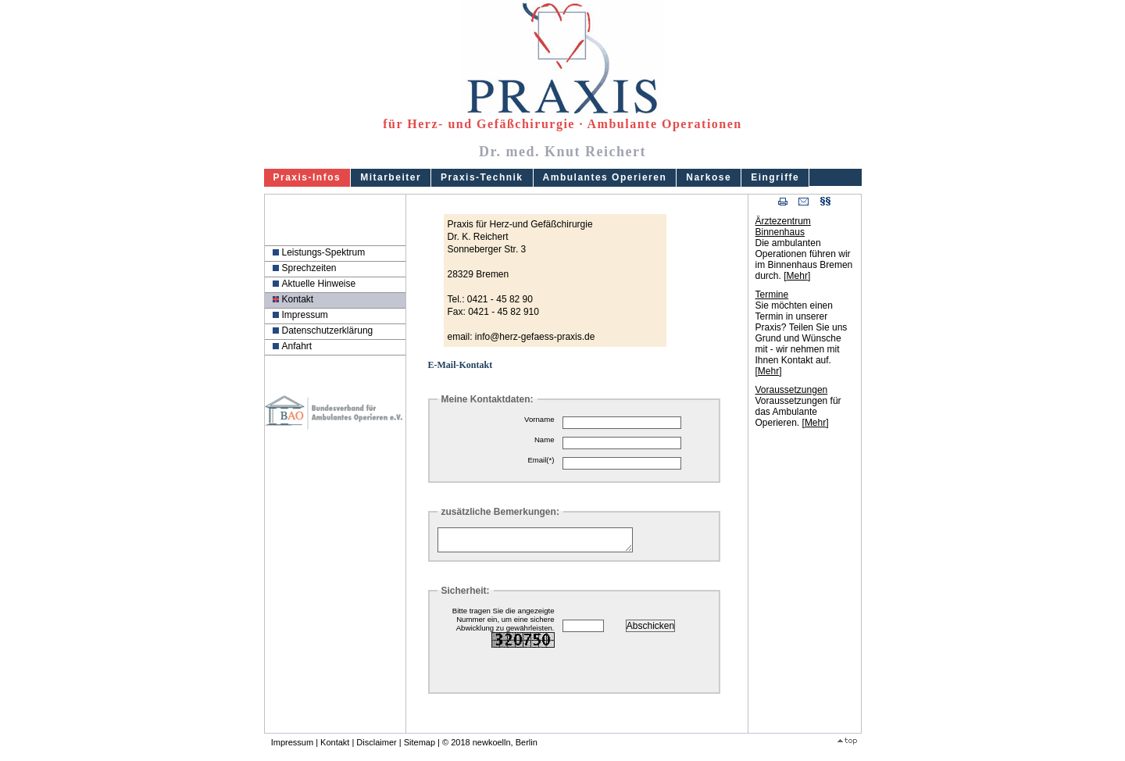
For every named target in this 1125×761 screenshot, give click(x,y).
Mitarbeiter (390, 177)
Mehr (797, 275)
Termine (772, 294)
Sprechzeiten (309, 268)
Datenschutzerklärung (327, 330)
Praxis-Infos (307, 177)
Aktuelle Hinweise (319, 283)
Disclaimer (376, 747)
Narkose (708, 177)
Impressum (305, 314)
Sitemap (419, 747)
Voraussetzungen (791, 389)
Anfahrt (297, 346)
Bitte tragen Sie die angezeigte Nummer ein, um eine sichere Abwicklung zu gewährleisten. (503, 631)
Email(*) (540, 460)
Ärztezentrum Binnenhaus (783, 227)
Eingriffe (775, 177)
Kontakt (298, 299)
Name (544, 439)
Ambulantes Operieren (605, 177)
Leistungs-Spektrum (324, 252)
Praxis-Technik (482, 177)
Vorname (539, 419)
